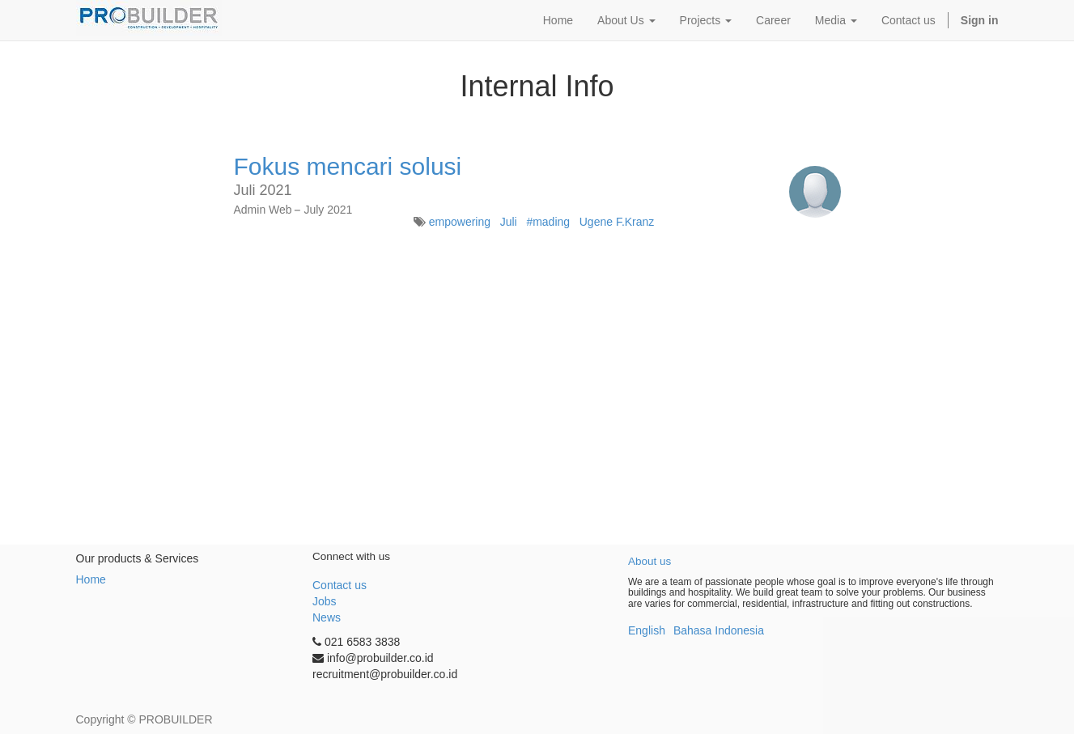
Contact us (339, 585)
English (646, 630)
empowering (459, 221)
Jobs (324, 601)
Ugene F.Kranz (617, 221)
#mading (548, 221)
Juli (508, 221)
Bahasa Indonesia (718, 630)
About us (649, 561)
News (326, 617)
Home (91, 579)
